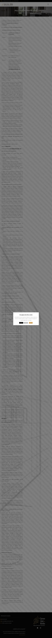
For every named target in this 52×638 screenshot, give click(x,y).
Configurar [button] (25, 322)
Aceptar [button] (31, 322)
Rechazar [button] (21, 322)
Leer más (29, 320)
